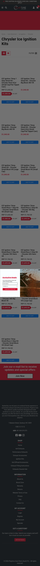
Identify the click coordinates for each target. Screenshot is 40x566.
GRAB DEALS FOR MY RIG (10, 289)
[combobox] (9, 286)
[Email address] (10, 284)
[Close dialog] (39, 270)
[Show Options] (16, 286)
